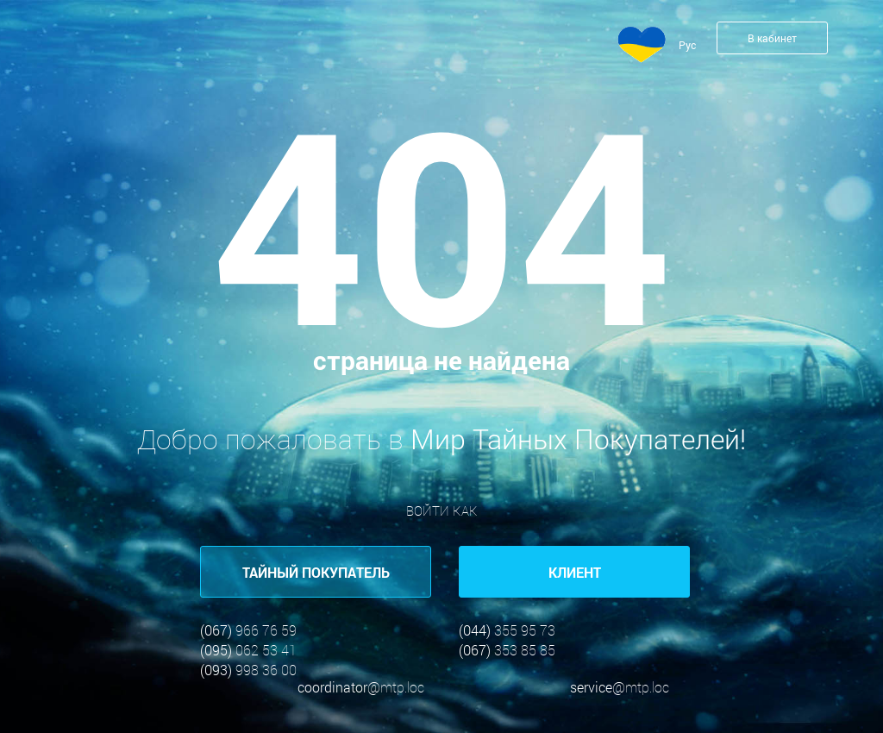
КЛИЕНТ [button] (574, 572)
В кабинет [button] (772, 38)
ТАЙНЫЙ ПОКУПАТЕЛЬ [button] (316, 572)
